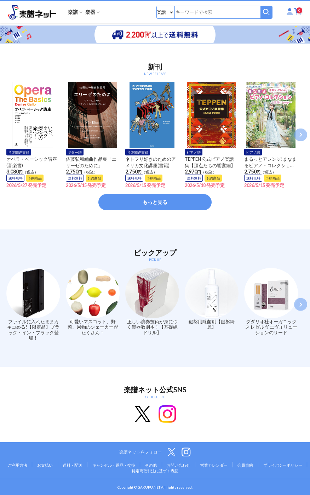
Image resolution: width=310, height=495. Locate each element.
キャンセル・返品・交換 (113, 465)
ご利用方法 (17, 465)
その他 (151, 465)
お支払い (45, 465)
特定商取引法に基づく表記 (155, 470)
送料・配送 (72, 465)
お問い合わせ (178, 465)
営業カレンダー (214, 465)
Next (300, 134)
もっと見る (155, 202)
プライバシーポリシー (282, 465)
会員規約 (245, 465)
